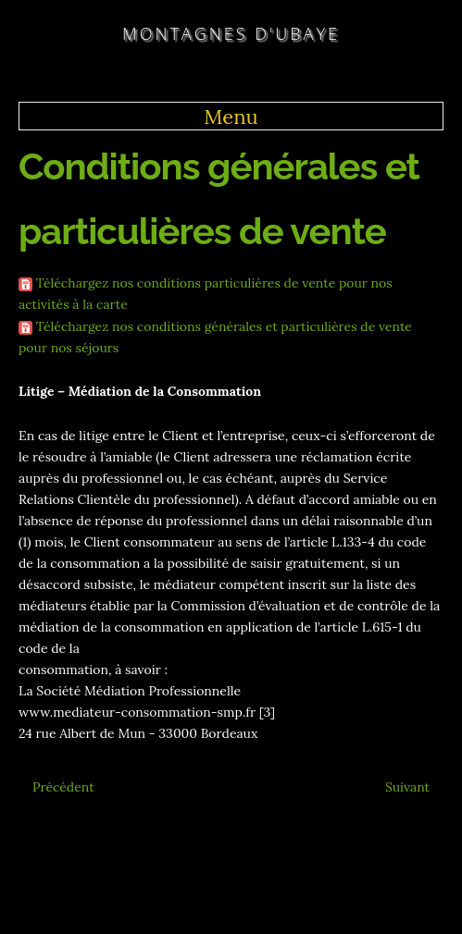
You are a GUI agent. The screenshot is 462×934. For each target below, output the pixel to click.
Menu (230, 116)
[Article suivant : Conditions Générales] (407, 787)
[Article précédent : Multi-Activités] (63, 787)
